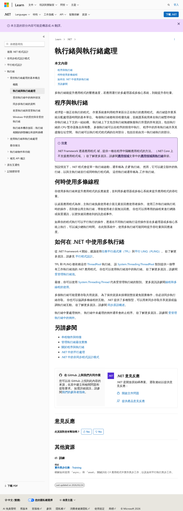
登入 (176, 4)
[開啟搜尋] (168, 5)
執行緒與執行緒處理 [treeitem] (24, 91)
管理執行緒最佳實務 (74, 342)
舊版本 (24, 508)
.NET (69, 39)
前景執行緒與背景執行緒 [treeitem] (26, 110)
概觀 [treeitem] (15, 84)
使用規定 (100, 508)
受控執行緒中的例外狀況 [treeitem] (26, 97)
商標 (111, 508)
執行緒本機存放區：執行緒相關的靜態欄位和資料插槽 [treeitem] (28, 130)
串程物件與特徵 (71, 337)
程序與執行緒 (65, 70)
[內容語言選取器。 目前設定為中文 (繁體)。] (13, 500)
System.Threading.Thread (94, 282)
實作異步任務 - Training (68, 467)
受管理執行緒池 (65, 274)
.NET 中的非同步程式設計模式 (80, 357)
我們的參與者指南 (73, 392)
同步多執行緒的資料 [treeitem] (24, 104)
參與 (48, 508)
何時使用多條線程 (68, 74)
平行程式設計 (84, 256)
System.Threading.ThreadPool (136, 264)
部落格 (35, 508)
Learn (58, 39)
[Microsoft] (6, 5)
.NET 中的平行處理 (73, 352)
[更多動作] (174, 39)
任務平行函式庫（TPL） (117, 251)
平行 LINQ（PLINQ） (148, 251)
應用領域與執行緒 (152, 156)
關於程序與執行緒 (72, 347)
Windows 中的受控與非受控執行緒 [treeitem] (28, 119)
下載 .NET (171, 14)
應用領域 (123, 156)
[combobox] (24, 44)
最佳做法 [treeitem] (15, 145)
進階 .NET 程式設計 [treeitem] (17, 51)
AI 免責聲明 (9, 508)
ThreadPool (94, 264)
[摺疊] (44, 36)
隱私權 (59, 508)
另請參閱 (63, 84)
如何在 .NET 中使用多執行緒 (73, 79)
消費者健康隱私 (79, 508)
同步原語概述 (116, 305)
